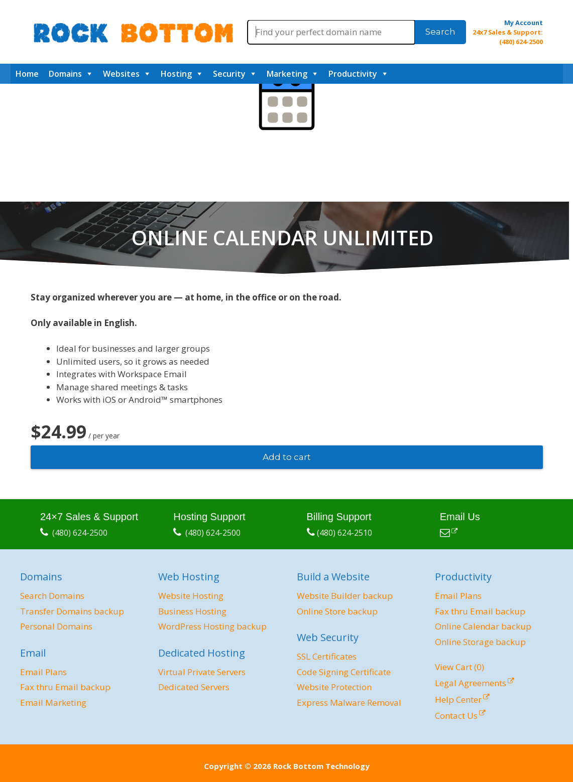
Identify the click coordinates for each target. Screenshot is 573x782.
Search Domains (52, 595)
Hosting (176, 73)
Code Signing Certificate (344, 672)
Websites (121, 73)
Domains (65, 73)
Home (27, 73)
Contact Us (456, 715)
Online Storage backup (480, 642)
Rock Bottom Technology (321, 766)
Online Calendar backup (483, 626)
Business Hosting (192, 611)
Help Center (458, 699)
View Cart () (459, 667)
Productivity (352, 73)
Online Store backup (337, 611)
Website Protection (334, 687)
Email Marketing (53, 702)
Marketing (287, 73)
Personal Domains (56, 626)
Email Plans (43, 672)
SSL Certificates (327, 656)
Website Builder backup (345, 595)
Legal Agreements (470, 683)
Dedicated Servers (194, 687)
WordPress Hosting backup (212, 626)
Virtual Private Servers (202, 672)
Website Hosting (190, 595)
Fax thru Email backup (65, 687)
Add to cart (287, 457)
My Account (523, 22)
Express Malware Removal (349, 702)
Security (229, 73)
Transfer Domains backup (72, 611)
